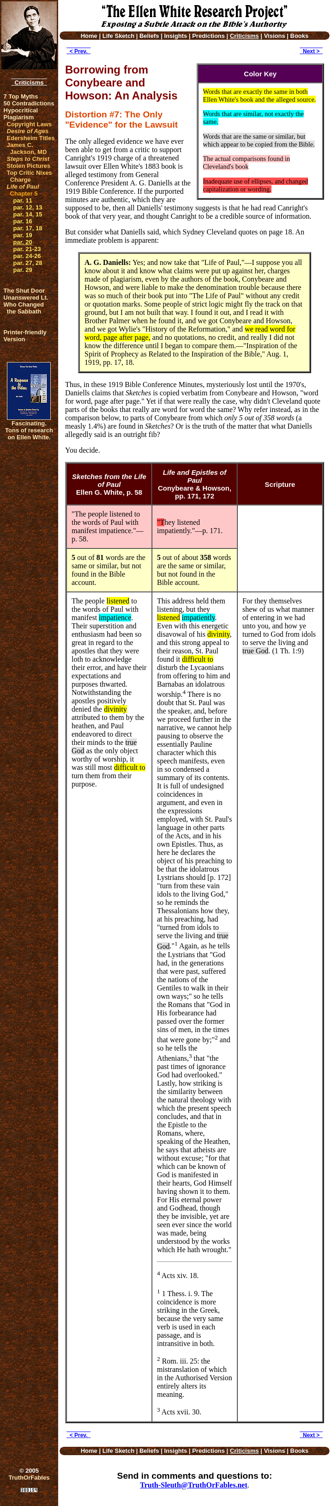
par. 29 (22, 269)
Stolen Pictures (29, 165)
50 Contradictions (29, 103)
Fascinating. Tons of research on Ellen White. (29, 430)
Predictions (208, 35)
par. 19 (22, 235)
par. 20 (22, 242)
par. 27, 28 (27, 262)
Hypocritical (21, 110)
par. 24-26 (27, 255)
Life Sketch (118, 35)
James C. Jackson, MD (27, 148)
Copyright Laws (29, 124)
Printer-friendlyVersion (25, 336)
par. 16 (22, 221)
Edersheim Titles (31, 138)
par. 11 (22, 200)
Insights (175, 35)
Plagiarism (19, 117)
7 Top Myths (21, 96)
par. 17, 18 (27, 228)
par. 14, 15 (27, 214)
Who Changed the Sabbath (24, 308)
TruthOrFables (29, 1477)
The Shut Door (24, 290)
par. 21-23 (27, 249)
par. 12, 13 (27, 207)
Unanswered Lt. (26, 297)
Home (89, 35)
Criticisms (29, 82)
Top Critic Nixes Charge (29, 176)
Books (299, 35)
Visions (274, 35)
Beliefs (149, 35)
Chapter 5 (24, 193)
